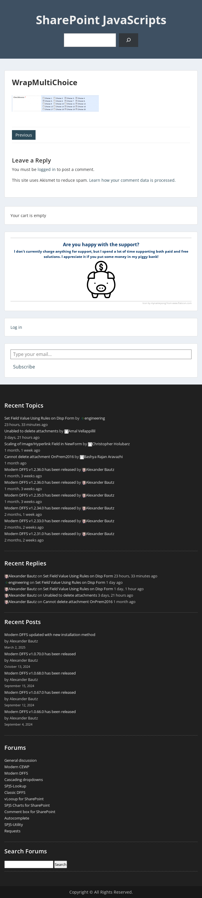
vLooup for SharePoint (24, 798)
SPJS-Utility (13, 824)
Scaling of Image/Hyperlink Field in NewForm (43, 443)
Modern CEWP (16, 766)
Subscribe (24, 367)
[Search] (128, 40)
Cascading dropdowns (23, 779)
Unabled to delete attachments (31, 431)
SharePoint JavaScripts (101, 20)
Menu (10, 10)
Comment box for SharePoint (29, 811)
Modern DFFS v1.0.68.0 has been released (40, 673)
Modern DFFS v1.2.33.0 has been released (40, 520)
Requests (12, 831)
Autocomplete (16, 818)
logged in (47, 169)
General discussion (20, 760)
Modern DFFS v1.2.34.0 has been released (40, 508)
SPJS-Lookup (15, 786)
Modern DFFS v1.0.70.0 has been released (40, 653)
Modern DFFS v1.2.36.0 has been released (40, 469)
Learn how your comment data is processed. (132, 180)
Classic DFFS (14, 792)
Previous (23, 135)
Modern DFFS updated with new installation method (49, 634)
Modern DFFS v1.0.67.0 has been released (40, 692)
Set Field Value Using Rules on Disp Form (39, 418)
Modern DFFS (16, 773)
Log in (16, 327)
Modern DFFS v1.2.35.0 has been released (40, 495)
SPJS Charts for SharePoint (27, 805)
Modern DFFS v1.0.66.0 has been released (40, 711)
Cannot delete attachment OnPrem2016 (39, 456)
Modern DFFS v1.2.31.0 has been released (40, 533)
